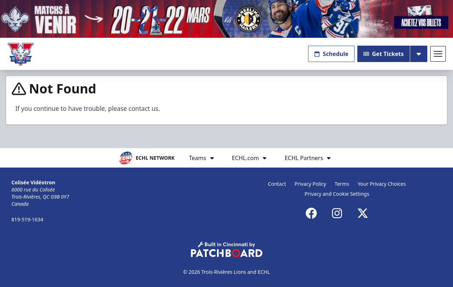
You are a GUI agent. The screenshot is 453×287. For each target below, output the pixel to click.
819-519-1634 (27, 219)
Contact (277, 183)
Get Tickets (383, 54)
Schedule (331, 54)
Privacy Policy (310, 183)
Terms (342, 183)
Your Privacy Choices (382, 183)
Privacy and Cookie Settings (336, 193)
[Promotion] (226, 19)
